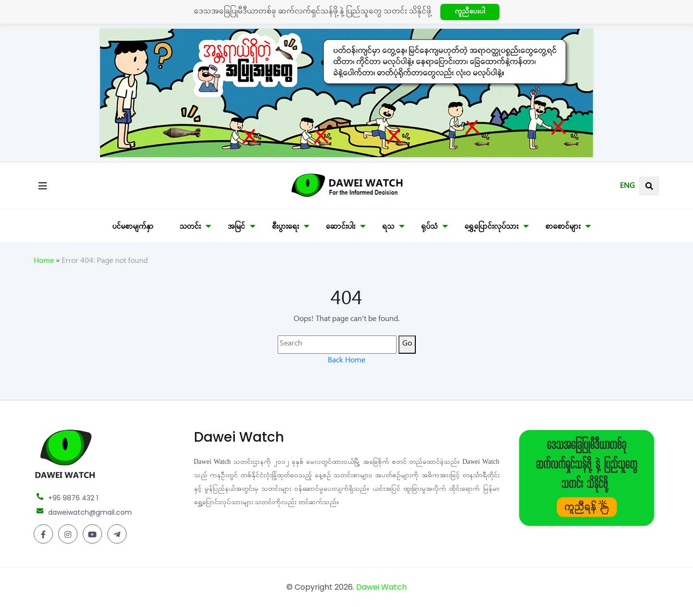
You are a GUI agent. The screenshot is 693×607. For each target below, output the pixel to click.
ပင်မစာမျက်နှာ (133, 228)
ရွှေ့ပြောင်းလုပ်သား (491, 228)
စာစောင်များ (562, 228)
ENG (627, 187)
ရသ (388, 228)
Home (44, 262)
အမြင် (236, 228)
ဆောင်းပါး (340, 228)
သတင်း (190, 228)
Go (407, 344)
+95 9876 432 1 (73, 498)
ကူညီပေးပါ (470, 12)
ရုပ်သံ (429, 228)
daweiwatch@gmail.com (90, 512)
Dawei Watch (381, 587)
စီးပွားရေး (285, 228)
